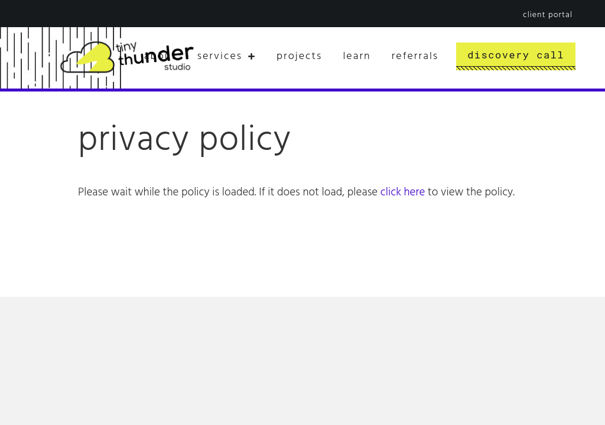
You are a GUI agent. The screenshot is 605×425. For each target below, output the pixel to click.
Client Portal (548, 15)
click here (402, 192)
